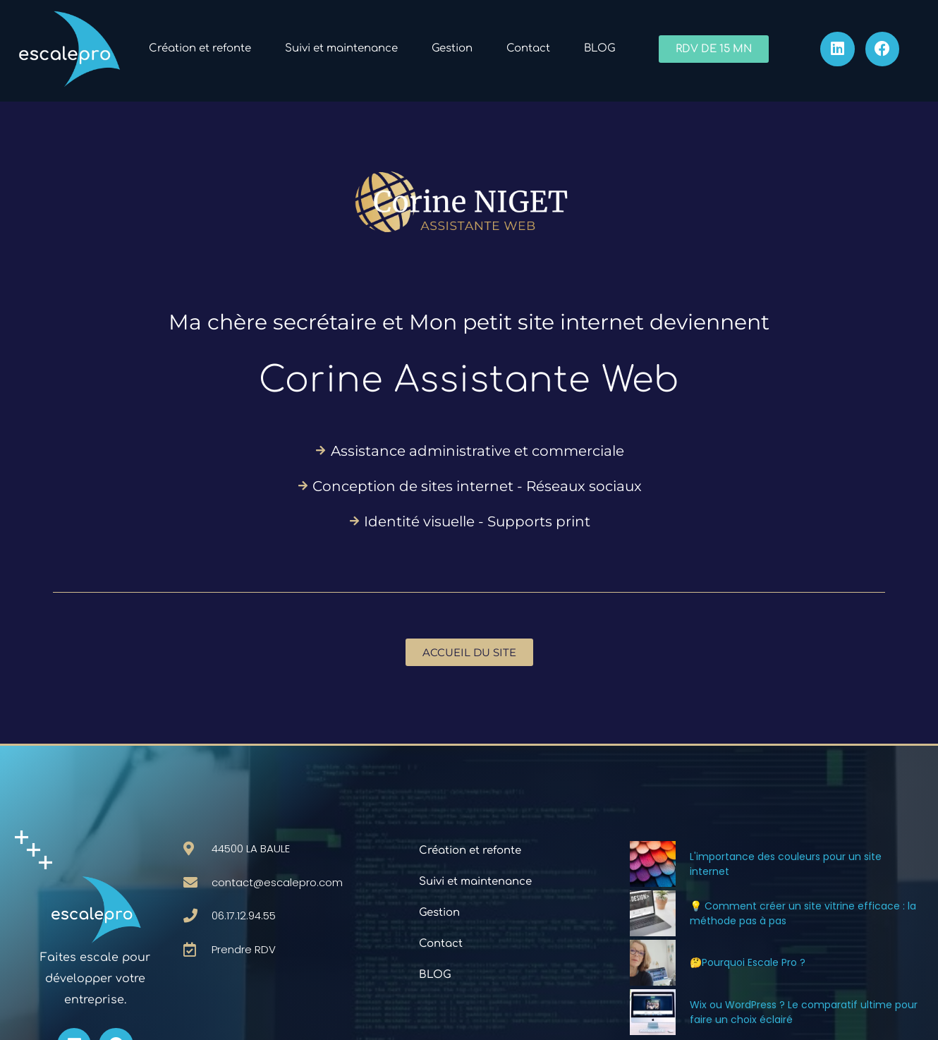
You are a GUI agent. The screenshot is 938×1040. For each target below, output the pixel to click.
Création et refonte (200, 48)
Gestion (452, 48)
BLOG (600, 48)
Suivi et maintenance (341, 48)
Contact (528, 48)
